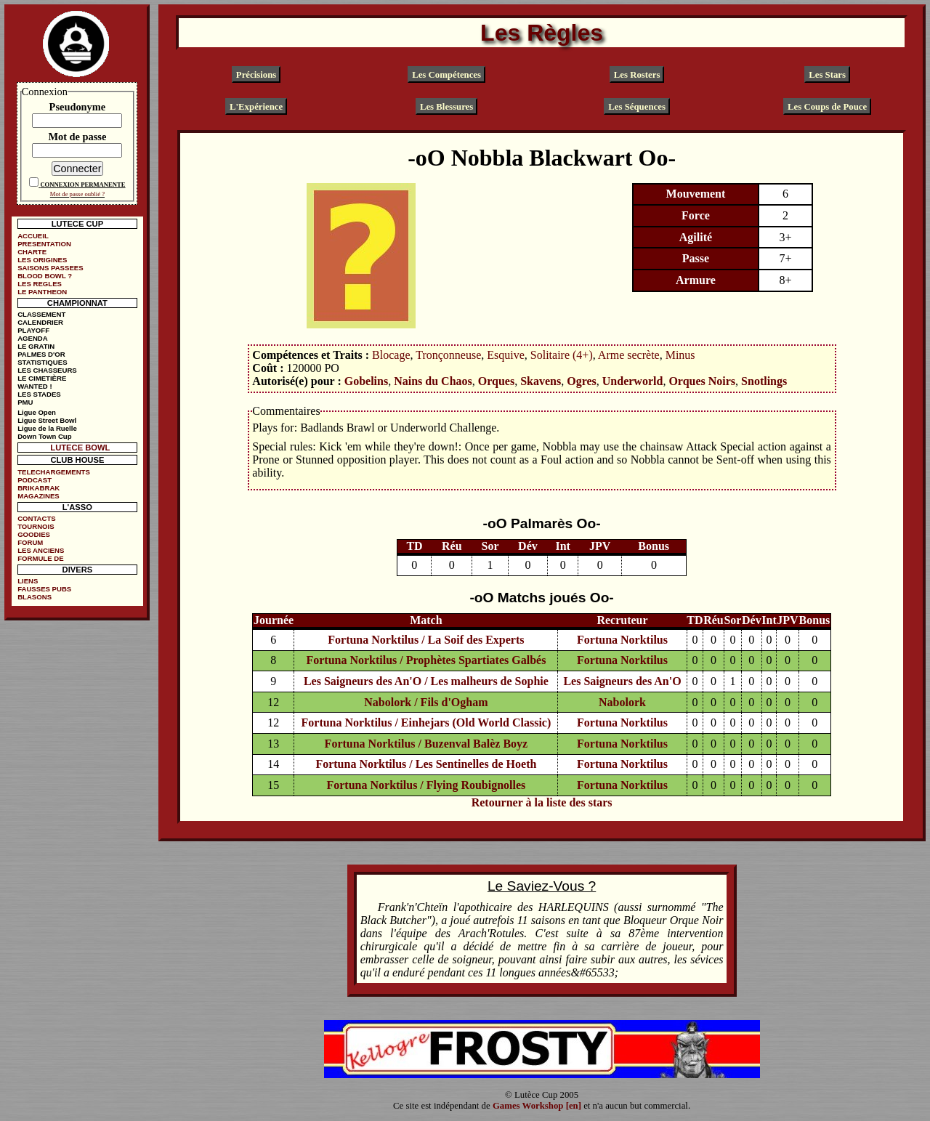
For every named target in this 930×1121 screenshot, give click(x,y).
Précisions (256, 75)
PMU (25, 402)
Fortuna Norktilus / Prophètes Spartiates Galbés (426, 660)
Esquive (506, 355)
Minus (680, 355)
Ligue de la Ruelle (47, 428)
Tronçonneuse (448, 355)
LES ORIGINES (42, 260)
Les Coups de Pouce (827, 106)
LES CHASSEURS (47, 370)
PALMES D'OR (41, 354)
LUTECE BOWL (80, 447)
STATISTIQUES (42, 362)
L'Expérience (256, 106)
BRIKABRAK (38, 488)
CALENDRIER (40, 322)
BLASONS (34, 597)
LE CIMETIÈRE (41, 378)
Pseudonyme (77, 107)
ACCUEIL (33, 236)
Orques (496, 381)
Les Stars (827, 75)
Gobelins (366, 381)
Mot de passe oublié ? (77, 194)
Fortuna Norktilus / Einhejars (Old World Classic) (426, 722)
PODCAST (34, 480)
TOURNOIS (35, 526)
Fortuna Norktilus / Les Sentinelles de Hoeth (425, 764)
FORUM (30, 542)
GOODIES (33, 534)
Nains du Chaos (433, 381)
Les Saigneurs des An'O (622, 681)
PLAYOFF (33, 330)
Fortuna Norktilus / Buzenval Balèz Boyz (426, 743)
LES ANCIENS (40, 550)
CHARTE (31, 252)
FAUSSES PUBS (44, 589)
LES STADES (39, 394)
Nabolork (622, 702)
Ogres (582, 381)
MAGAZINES (38, 496)
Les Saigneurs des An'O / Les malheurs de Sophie (426, 681)
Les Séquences (637, 106)
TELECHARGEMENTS (53, 472)
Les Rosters (637, 75)
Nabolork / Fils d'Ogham (426, 702)
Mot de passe (77, 136)
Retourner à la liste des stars (542, 802)
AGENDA (32, 338)
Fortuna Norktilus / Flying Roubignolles (425, 785)
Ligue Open (36, 412)
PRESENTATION (44, 244)
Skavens (540, 381)
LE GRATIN (35, 346)
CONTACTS (36, 518)
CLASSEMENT (41, 314)
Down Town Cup (44, 436)
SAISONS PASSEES (50, 268)
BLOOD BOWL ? (44, 276)
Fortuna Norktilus (622, 640)
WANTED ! (34, 386)
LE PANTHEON (42, 292)
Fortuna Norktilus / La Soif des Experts (426, 640)
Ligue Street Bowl (46, 420)
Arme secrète (629, 355)
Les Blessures (446, 106)
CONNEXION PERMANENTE (82, 184)
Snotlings (764, 381)
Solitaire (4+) (561, 355)
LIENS (27, 581)
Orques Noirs (701, 381)
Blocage (391, 355)
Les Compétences (446, 75)
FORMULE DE (40, 558)
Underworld (632, 381)
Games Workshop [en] (537, 1106)
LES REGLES (39, 284)
